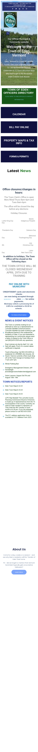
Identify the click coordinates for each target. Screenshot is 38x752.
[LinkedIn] (19, 8)
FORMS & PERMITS (19, 156)
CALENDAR (19, 114)
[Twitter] (16, 8)
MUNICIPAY (8, 299)
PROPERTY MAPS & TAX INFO (19, 142)
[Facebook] (12, 8)
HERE (23, 299)
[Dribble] (23, 8)
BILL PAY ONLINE (19, 127)
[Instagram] (26, 8)
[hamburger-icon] (15, 29)
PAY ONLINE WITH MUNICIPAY (19, 285)
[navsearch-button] (7, 33)
